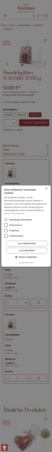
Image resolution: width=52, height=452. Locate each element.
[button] (26, 257)
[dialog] (26, 226)
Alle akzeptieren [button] (27, 243)
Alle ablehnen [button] (27, 250)
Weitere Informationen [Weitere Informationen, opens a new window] (14, 213)
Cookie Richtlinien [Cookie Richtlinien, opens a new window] (26, 262)
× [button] (46, 189)
